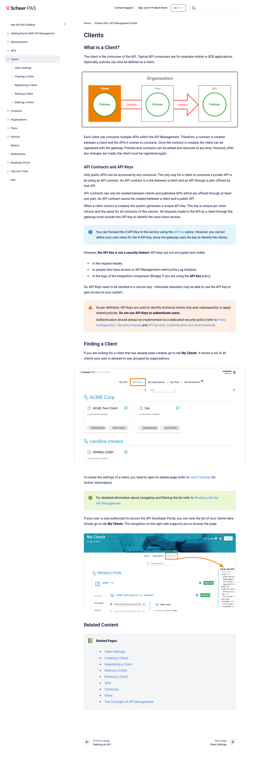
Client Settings (23, 67)
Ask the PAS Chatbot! (23, 24)
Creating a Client (24, 76)
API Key (179, 232)
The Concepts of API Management (129, 702)
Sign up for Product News (153, 7)
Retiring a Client (24, 93)
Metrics (15, 145)
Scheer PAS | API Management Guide (116, 23)
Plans (14, 128)
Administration (19, 41)
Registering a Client (26, 85)
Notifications (18, 154)
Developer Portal (20, 162)
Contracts (16, 110)
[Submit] (194, 8)
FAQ (13, 179)
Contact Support (124, 7)
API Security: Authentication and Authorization (181, 325)
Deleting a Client (24, 102)
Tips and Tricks (19, 171)
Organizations (19, 119)
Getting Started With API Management (33, 33)
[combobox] (217, 8)
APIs (13, 50)
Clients (15, 59)
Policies (15, 136)
